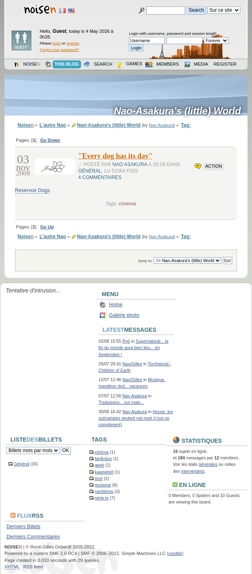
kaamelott (104, 471)
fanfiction (103, 458)
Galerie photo (124, 315)
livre (99, 478)
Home (115, 304)
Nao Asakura (161, 125)
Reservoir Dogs (32, 190)
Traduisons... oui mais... (121, 402)
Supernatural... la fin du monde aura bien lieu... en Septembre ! (133, 347)
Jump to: (145, 260)
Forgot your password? (59, 49)
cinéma (127, 204)
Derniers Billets (23, 526)
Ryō (126, 341)
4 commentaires (100, 177)
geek (99, 465)
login (57, 43)
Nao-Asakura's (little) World (180, 111)
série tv (102, 497)
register (72, 43)
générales (208, 464)
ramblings (104, 491)
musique (103, 484)
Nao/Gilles (132, 363)
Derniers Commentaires (33, 537)
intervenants (193, 471)
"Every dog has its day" (115, 156)
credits (175, 553)
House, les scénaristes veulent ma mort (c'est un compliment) (135, 418)
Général (89, 171)
